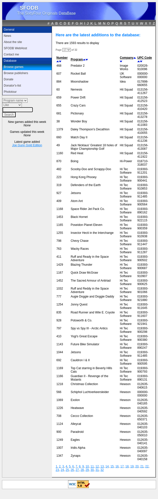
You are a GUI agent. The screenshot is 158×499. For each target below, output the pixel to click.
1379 (59, 129)
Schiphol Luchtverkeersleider (90, 392)
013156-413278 (142, 115)
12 (97, 466)
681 (58, 113)
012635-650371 (142, 417)
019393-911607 (142, 314)
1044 (59, 352)
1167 (59, 272)
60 (58, 89)
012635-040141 (142, 441)
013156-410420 (142, 107)
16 (116, 466)
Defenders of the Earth (86, 185)
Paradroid (77, 432)
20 (137, 466)
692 (58, 360)
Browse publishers (16, 73)
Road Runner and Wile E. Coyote (93, 312)
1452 (59, 280)
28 (82, 470)
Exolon (75, 400)
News (7, 36)
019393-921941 (142, 322)
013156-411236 (142, 139)
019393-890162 (142, 210)
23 (57, 470)
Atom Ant (77, 201)
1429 (59, 264)
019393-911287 (142, 250)
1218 (59, 384)
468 (58, 65)
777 (58, 296)
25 (67, 470)
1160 (59, 153)
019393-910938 (142, 234)
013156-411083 (142, 123)
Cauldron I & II (80, 360)
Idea (122, 81)
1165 (59, 225)
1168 (59, 209)
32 (102, 470)
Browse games (13, 67)
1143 (59, 344)
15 (112, 466)
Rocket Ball (78, 73)
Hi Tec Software (125, 170)
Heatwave (77, 408)
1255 (59, 233)
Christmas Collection (84, 384)
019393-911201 (142, 170)
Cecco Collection (82, 416)
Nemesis (76, 89)
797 (58, 328)
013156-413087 (142, 147)
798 (58, 241)
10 (87, 466)
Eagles (75, 440)
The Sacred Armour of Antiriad (91, 280)
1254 (59, 304)
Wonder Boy (79, 121)
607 (58, 73)
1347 (59, 455)
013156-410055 (142, 131)
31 (97, 470)
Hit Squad (126, 89)
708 (58, 416)
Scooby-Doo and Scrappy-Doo (91, 169)
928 (58, 320)
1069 (59, 400)
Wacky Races (80, 248)
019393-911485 (142, 194)
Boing (74, 161)
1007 (59, 447)
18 (126, 466)
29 (87, 470)
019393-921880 (142, 298)
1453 (59, 217)
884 (58, 81)
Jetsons (76, 193)
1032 (59, 288)
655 (58, 105)
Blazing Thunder (81, 264)
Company (126, 57)
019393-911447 (142, 242)
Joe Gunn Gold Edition (27, 145)
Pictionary (77, 113)
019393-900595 (142, 361)
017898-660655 (142, 83)
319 (58, 185)
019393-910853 (142, 186)
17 (121, 466)
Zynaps (75, 455)
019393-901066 (142, 290)
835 (58, 312)
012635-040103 (142, 425)
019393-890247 (142, 346)
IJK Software (125, 75)
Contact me (11, 54)
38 (58, 121)
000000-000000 (142, 75)
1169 (59, 368)
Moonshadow (79, 81)
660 (58, 137)
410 (58, 336)
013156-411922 (142, 154)
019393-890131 (142, 377)
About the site (13, 42)
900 (58, 432)
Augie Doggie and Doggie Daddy (92, 296)
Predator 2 (77, 65)
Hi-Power (126, 161)
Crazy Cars (78, 105)
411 (58, 256)
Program (77, 59)
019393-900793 (142, 369)
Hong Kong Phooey (83, 177)
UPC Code (144, 57)
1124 (59, 424)
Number (62, 57)
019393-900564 (142, 202)
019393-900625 (142, 282)
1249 (59, 440)
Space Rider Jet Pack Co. (88, 209)
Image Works (124, 67)
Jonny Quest (79, 304)
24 (62, 470)
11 (92, 466)
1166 (59, 376)
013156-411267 (142, 91)
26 (72, 470)
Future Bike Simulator (85, 344)
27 (77, 470)
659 (58, 97)
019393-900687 (142, 266)
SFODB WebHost (15, 48)
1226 (59, 408)
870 (58, 161)
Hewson (125, 384)
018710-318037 (142, 162)
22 (147, 466)
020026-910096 (142, 67)
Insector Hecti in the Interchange (92, 233)
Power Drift (78, 97)
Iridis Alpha (78, 447)
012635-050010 (142, 433)
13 (102, 466)
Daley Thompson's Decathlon (90, 129)
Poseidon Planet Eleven (86, 225)
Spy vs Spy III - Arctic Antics (89, 328)
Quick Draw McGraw (84, 272)
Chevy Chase (79, 241)
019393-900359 (142, 226)
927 (58, 193)
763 (58, 248)
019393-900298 (142, 330)
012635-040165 (142, 401)
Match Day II (79, 137)
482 (58, 169)
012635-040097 (142, 449)
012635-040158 (142, 457)
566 (58, 392)
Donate (8, 79)
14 (107, 466)
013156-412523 (142, 99)
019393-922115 (142, 218)
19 (132, 466)
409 (58, 201)
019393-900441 (142, 178)
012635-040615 (142, 385)
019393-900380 (142, 338)
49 (58, 145)
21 (142, 466)
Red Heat (77, 153)
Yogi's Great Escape (84, 336)
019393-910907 (142, 274)
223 (58, 177)
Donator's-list (12, 85)
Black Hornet (79, 217)
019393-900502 (142, 258)
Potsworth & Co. (81, 320)
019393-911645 (142, 306)
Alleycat (76, 424)
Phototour (10, 92)
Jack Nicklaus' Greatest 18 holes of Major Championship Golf (94, 147)
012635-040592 (142, 409)
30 (92, 470)
